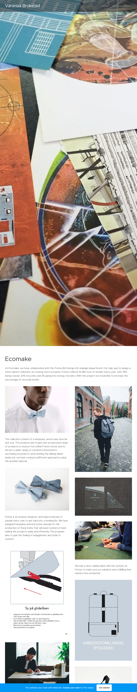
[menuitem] (104, 5)
